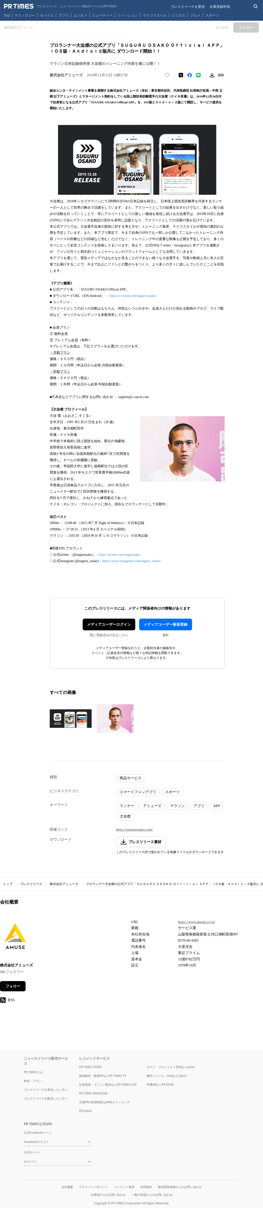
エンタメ (80, 15)
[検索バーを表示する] (256, 6)
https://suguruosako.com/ (134, 829)
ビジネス (178, 15)
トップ (7, 884)
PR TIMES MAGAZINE (93, 1093)
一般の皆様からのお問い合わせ (152, 1195)
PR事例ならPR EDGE (160, 1084)
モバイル (47, 15)
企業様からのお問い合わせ (108, 1195)
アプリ (63, 15)
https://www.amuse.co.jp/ (196, 922)
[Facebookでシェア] (190, 75)
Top (7, 15)
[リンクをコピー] (221, 75)
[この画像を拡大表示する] (71, 718)
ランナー (127, 806)
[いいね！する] (167, 75)
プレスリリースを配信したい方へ (46, 1098)
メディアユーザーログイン (109, 624)
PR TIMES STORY (90, 1067)
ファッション (127, 15)
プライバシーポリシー (93, 1187)
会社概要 (67, 1187)
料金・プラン (32, 1081)
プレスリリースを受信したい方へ (46, 1090)
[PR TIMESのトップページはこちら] (60, 6)
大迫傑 (125, 816)
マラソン (177, 806)
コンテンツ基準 (124, 1187)
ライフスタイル (155, 15)
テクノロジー (25, 15)
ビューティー (102, 15)
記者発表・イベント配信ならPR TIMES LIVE (108, 1084)
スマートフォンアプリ (138, 792)
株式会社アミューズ (64, 884)
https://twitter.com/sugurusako (119, 554)
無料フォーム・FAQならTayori (166, 1076)
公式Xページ (32, 1152)
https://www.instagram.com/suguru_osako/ (131, 561)
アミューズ (152, 806)
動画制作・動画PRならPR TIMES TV (102, 1076)
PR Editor (85, 1111)
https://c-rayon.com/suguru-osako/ (132, 296)
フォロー (13, 986)
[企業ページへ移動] (15, 937)
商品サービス (131, 778)
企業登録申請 (220, 6)
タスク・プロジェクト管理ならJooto (170, 1067)
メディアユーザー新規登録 (165, 624)
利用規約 (146, 1187)
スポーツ (212, 15)
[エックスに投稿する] (181, 75)
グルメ (195, 15)
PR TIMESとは (33, 1072)
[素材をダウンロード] (212, 75)
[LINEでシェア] (198, 75)
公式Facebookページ (38, 1132)
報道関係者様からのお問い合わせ (180, 1187)
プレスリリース (31, 884)
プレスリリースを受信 (188, 6)
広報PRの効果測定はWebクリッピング (104, 1102)
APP (216, 806)
